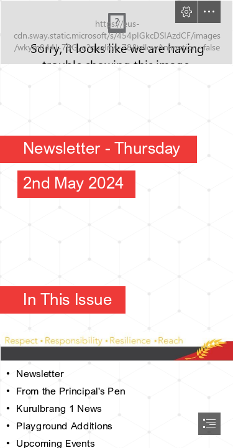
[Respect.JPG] (116, 346)
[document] (116, 224)
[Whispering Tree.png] (116, 32)
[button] (186, 12)
